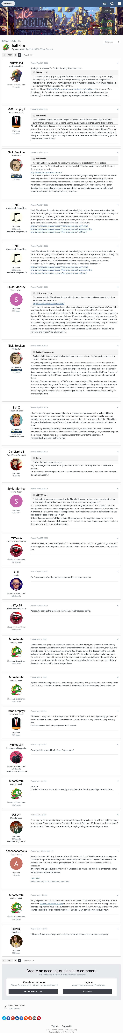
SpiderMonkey (16, 287)
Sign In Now (87, 988)
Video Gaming (46, 49)
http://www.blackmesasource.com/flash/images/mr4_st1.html (58, 232)
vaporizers (35, 875)
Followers (109, 42)
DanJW (16, 811)
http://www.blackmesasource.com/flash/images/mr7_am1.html (58, 226)
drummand (16, 63)
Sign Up (108, 11)
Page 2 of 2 (29, 55)
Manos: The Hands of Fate (50, 900)
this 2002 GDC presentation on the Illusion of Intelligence (71, 89)
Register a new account (33, 988)
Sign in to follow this (12, 41)
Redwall (16, 925)
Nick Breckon (16, 152)
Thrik (16, 205)
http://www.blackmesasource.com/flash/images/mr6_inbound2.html (61, 229)
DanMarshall (16, 448)
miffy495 (16, 535)
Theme (55, 1023)
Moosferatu (20, 49)
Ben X (16, 404)
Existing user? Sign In (89, 11)
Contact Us (67, 1023)
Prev (10, 55)
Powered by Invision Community (61, 1029)
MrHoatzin (16, 741)
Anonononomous (16, 847)
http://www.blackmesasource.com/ (46, 172)
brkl (16, 568)
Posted (38, 63)
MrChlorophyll (16, 109)
